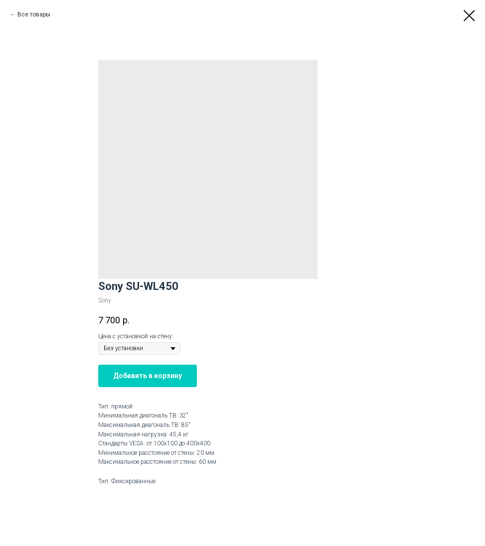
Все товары (33, 14)
